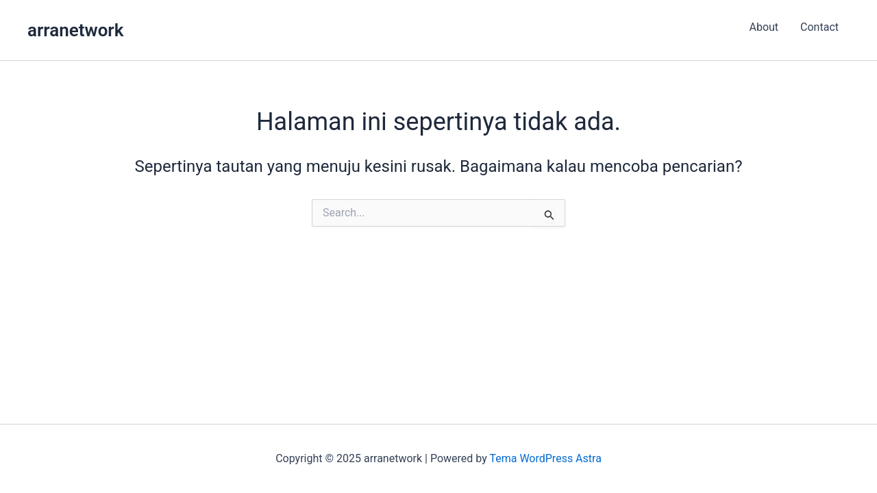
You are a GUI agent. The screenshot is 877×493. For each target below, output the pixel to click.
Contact (819, 27)
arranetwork (75, 30)
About (763, 27)
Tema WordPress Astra (545, 458)
